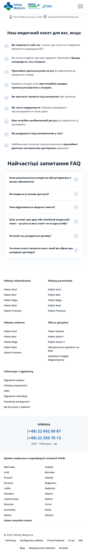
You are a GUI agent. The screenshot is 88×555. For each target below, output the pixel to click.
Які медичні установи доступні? (29, 194)
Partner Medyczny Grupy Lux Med (27, 17)
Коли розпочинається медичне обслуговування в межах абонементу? (40, 179)
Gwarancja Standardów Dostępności (63, 17)
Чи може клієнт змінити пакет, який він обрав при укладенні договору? (41, 250)
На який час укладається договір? (30, 235)
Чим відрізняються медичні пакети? (32, 207)
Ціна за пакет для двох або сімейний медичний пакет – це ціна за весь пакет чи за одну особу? (39, 221)
